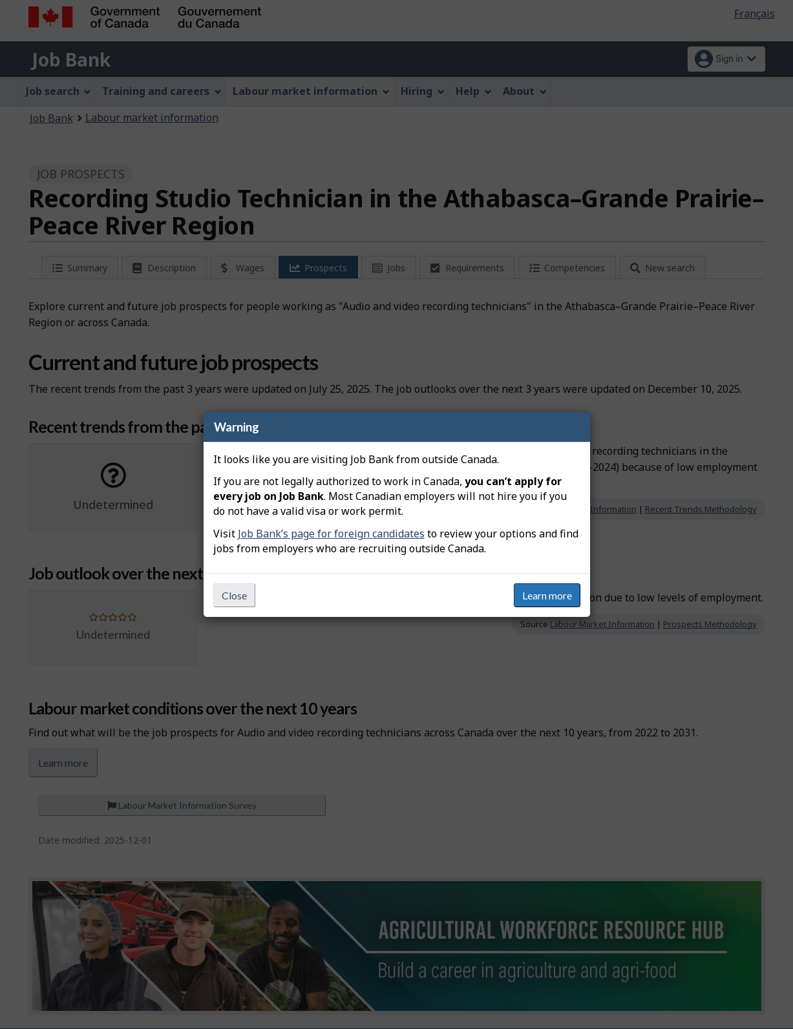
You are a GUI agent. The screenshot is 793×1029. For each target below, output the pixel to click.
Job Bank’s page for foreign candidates (331, 533)
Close (234, 595)
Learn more (547, 595)
